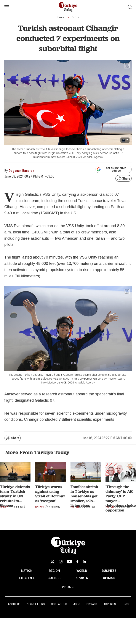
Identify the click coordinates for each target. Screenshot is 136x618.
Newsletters (36, 604)
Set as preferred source (111, 169)
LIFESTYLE (27, 578)
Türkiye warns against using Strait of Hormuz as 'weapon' (50, 493)
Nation (75, 17)
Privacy (91, 604)
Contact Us (59, 604)
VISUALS (68, 587)
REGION (54, 571)
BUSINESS (109, 571)
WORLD (82, 571)
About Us (14, 604)
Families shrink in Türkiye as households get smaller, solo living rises (84, 496)
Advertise (110, 604)
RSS (126, 604)
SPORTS (82, 578)
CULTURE (54, 578)
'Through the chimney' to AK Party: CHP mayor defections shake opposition (121, 498)
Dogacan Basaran (21, 171)
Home (61, 17)
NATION (26, 571)
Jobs (76, 604)
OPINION (109, 578)
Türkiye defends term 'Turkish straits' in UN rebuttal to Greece (15, 496)
